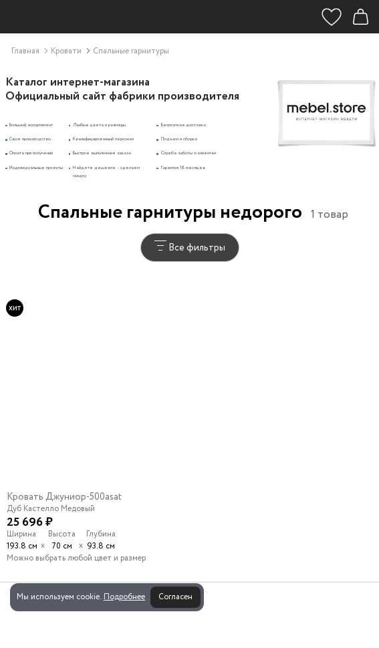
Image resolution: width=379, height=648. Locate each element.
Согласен (175, 597)
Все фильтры (189, 247)
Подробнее (124, 597)
